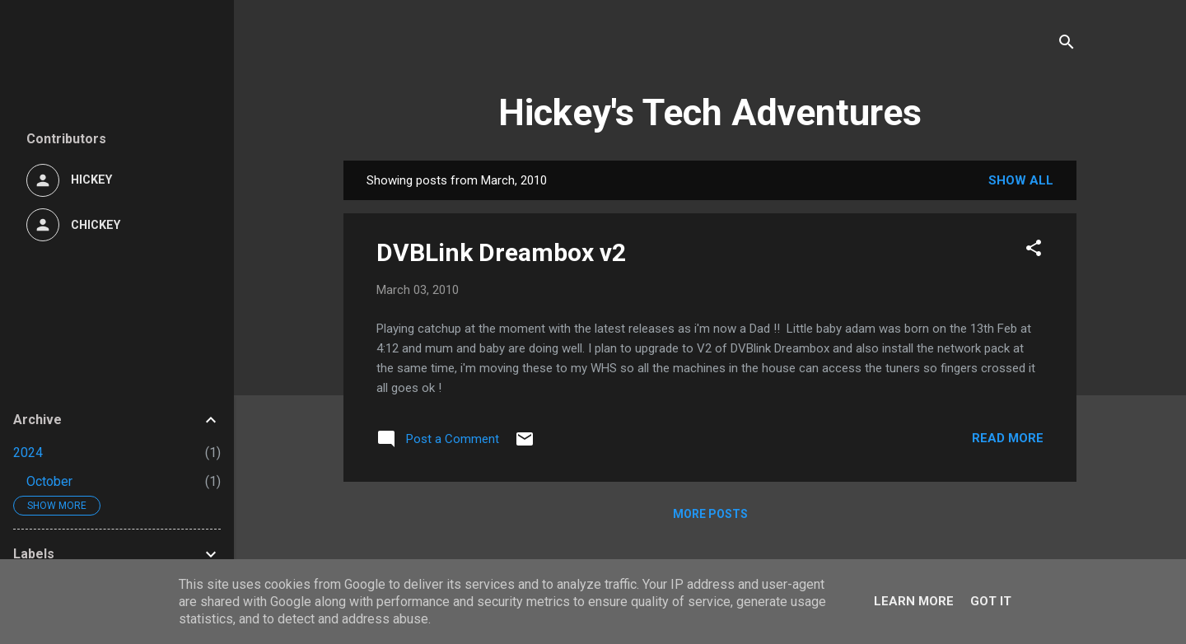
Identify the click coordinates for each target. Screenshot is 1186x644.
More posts (710, 513)
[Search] (1066, 45)
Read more (1008, 438)
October (49, 481)
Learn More (914, 601)
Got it (990, 601)
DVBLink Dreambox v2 (501, 252)
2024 (28, 452)
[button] (1034, 251)
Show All (1020, 180)
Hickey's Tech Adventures (710, 112)
